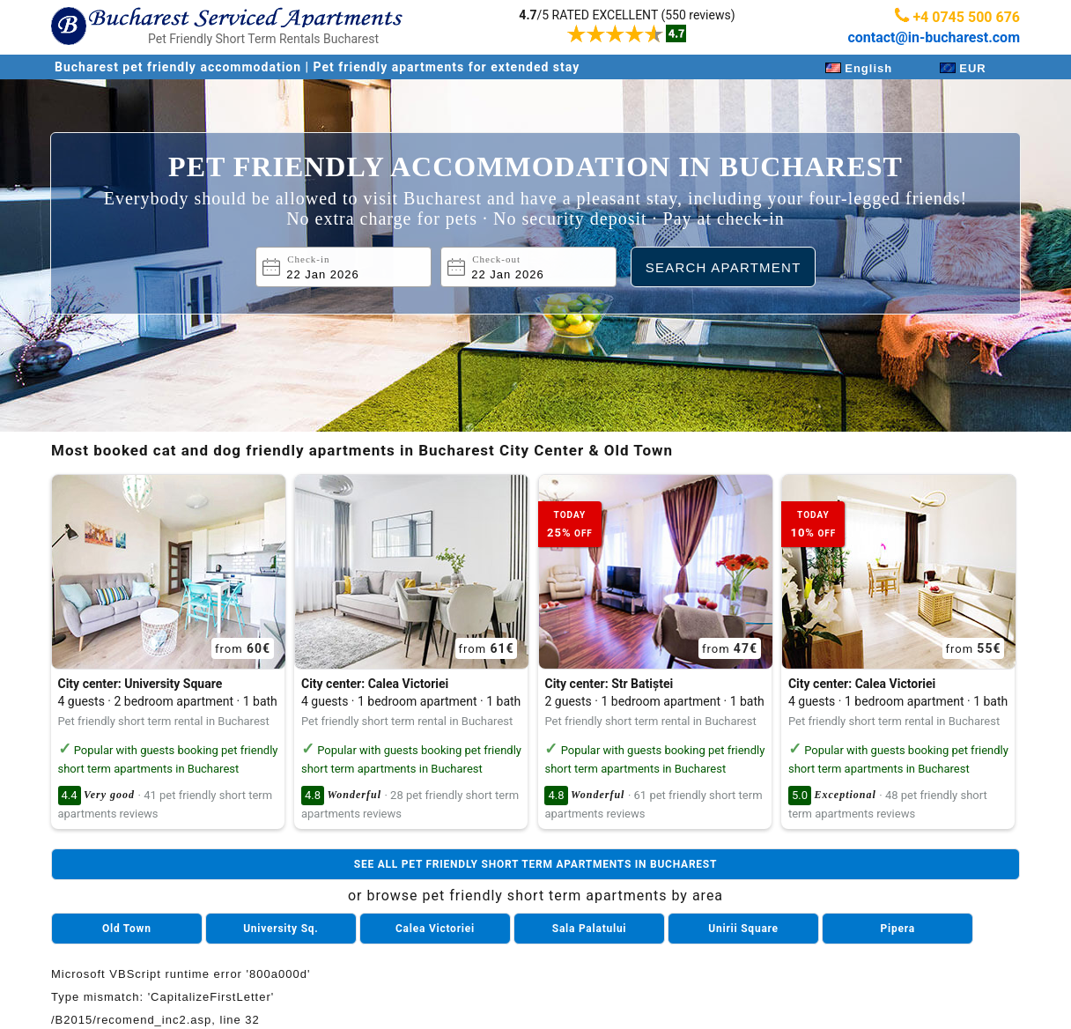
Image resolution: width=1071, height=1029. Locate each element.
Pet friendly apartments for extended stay (447, 67)
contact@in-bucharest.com (933, 37)
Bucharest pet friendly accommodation (180, 67)
